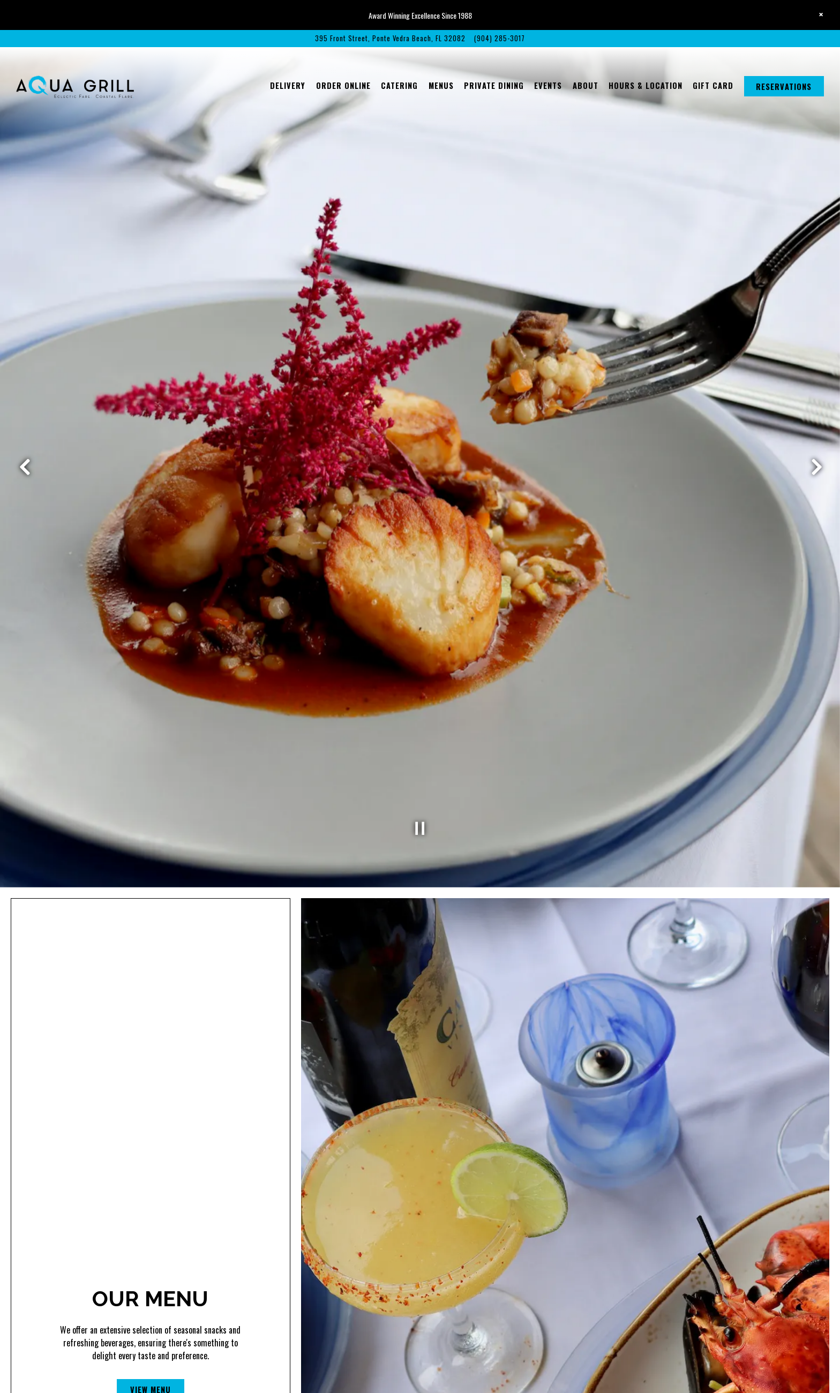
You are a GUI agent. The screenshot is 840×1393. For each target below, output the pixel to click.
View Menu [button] (150, 1315)
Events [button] (548, 85)
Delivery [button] (287, 85)
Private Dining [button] (494, 85)
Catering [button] (399, 85)
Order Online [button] (343, 85)
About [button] (585, 85)
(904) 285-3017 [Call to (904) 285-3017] (499, 38)
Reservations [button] (784, 86)
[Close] (821, 13)
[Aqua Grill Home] (75, 85)
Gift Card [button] (713, 85)
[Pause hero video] (420, 755)
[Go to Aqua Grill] (390, 38)
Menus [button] (441, 85)
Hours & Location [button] (645, 85)
